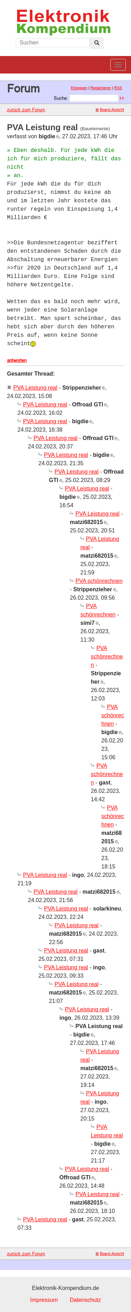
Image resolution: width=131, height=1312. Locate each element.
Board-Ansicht (110, 109)
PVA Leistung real (35, 388)
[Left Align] (97, 43)
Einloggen (79, 87)
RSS (118, 87)
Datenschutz (85, 1300)
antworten (17, 360)
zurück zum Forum (26, 109)
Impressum (44, 1300)
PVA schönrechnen (99, 581)
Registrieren (100, 87)
